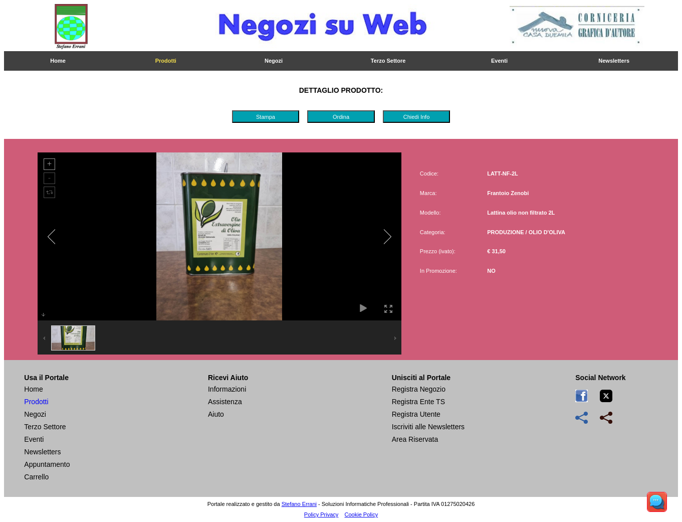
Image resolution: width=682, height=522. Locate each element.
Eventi (499, 61)
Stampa (265, 117)
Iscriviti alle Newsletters (428, 427)
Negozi (274, 61)
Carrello (36, 477)
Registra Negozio (418, 389)
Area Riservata (415, 439)
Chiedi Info (416, 117)
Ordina (341, 117)
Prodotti (165, 61)
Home (58, 61)
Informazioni (227, 389)
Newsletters (613, 61)
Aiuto (216, 414)
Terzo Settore (388, 61)
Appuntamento (47, 464)
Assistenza (225, 402)
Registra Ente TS (418, 402)
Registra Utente (416, 414)
